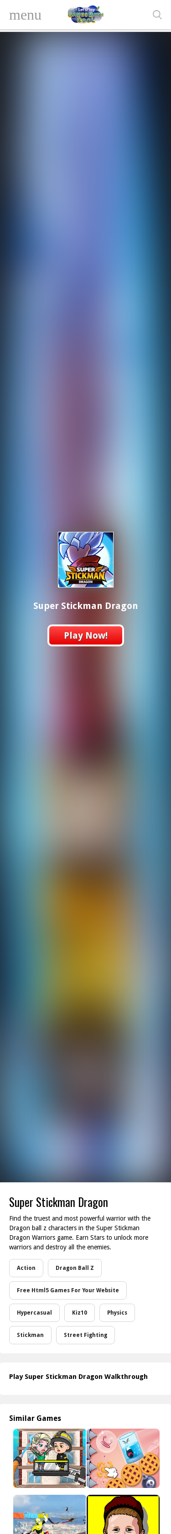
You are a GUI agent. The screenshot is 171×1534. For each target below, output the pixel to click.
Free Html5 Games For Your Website (68, 1290)
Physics (117, 1313)
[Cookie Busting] (122, 1458)
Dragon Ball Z (75, 1268)
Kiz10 (79, 1313)
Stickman (30, 1335)
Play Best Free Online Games (85, 14)
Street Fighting (85, 1335)
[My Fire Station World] (49, 1458)
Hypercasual (34, 1313)
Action (26, 1268)
